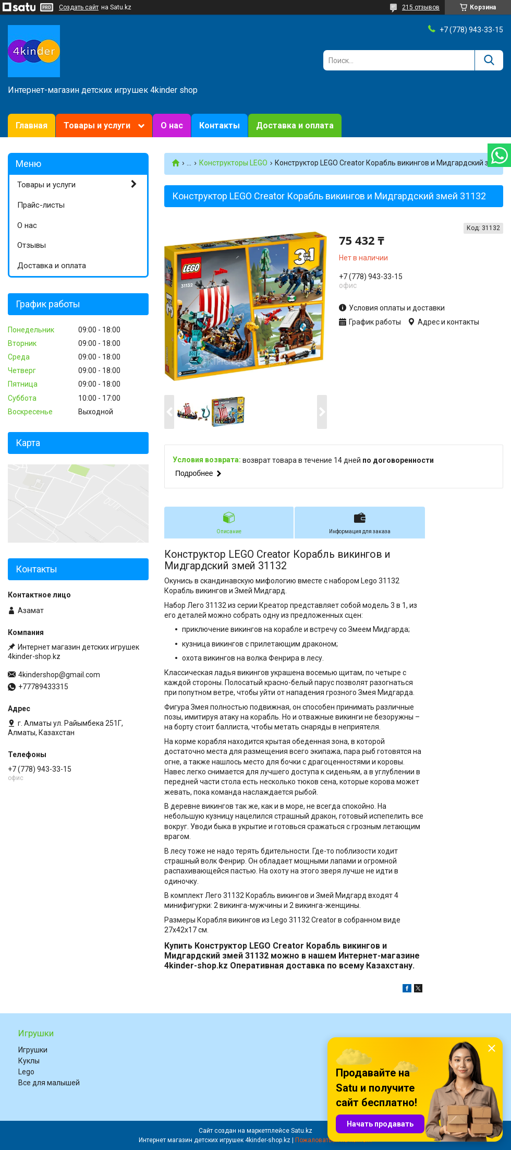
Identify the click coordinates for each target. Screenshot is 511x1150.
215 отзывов (421, 7)
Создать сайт (79, 7)
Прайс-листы (41, 205)
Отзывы (31, 245)
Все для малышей (49, 1083)
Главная (31, 125)
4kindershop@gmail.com (59, 674)
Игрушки (32, 1050)
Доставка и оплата (295, 125)
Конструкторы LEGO (233, 162)
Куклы (29, 1061)
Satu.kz (301, 1130)
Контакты (219, 125)
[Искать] (489, 60)
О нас (172, 125)
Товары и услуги (97, 125)
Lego (26, 1072)
